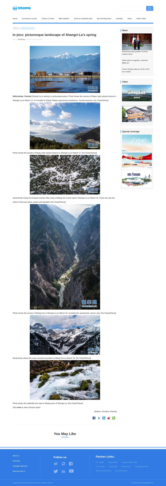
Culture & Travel (48, 18)
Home (15, 18)
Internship (16, 461)
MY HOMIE (100, 462)
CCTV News (100, 466)
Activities (119, 18)
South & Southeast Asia (83, 18)
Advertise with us (19, 471)
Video (129, 18)
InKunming (21, 39)
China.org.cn (126, 466)
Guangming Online (142, 466)
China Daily (113, 466)
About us (16, 456)
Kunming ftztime (121, 471)
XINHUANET (113, 462)
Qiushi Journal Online (103, 471)
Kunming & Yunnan (29, 18)
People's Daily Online (129, 462)
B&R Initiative (64, 18)
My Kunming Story (104, 18)
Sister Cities (141, 18)
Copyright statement (20, 466)
